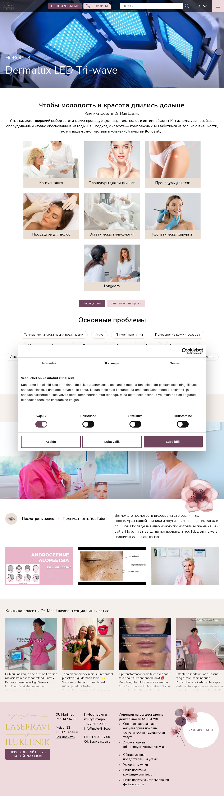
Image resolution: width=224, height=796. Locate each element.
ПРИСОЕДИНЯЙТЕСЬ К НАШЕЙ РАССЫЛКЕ (28, 754)
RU (197, 6)
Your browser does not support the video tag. (112, 460)
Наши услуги (92, 303)
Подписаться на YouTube (84, 519)
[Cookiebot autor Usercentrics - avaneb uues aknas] (184, 351)
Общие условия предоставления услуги (140, 757)
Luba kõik (173, 441)
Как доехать (65, 737)
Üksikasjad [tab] (112, 363)
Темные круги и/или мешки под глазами (53, 334)
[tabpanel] (112, 44)
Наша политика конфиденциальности (139, 772)
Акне (99, 334)
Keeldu (51, 441)
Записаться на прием (126, 303)
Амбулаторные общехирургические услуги (143, 744)
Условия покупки (135, 765)
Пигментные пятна (129, 334)
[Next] (217, 642)
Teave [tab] (174, 363)
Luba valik (112, 441)
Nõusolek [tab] (49, 363)
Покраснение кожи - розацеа (177, 334)
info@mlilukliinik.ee (97, 728)
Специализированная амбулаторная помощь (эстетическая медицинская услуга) (144, 730)
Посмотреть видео (38, 519)
